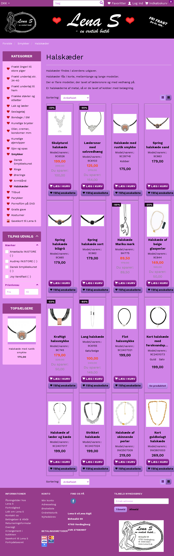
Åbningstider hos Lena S (15, 502)
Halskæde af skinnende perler (125, 437)
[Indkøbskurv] (159, 3)
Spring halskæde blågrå (60, 242)
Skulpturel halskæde (60, 144)
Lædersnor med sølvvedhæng (92, 146)
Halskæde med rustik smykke (22, 350)
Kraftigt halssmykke (60, 335)
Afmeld (133, 509)
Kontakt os (12, 515)
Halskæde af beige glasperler (157, 242)
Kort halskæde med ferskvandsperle (158, 340)
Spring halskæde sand (157, 146)
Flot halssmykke (125, 335)
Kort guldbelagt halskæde (157, 437)
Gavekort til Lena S (16, 538)
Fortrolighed (12, 507)
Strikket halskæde (92, 434)
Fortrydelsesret (14, 542)
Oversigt (10, 527)
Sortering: (52, 97)
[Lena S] (87, 21)
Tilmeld (120, 509)
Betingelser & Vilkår (17, 519)
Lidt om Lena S (14, 511)
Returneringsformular (18, 523)
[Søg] (101, 3)
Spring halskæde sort (92, 240)
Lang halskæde (92, 335)
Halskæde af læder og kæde (59, 437)
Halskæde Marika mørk (125, 240)
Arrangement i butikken (13, 532)
